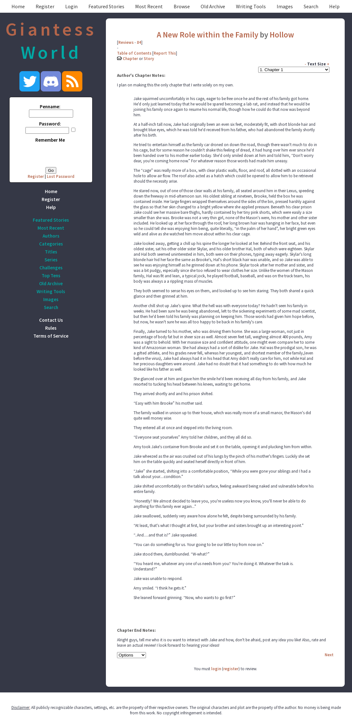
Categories (51, 244)
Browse (182, 6)
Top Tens (51, 276)
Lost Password (60, 176)
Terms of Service (50, 336)
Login (71, 6)
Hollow (282, 35)
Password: (50, 124)
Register (45, 6)
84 (139, 42)
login (216, 668)
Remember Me (50, 140)
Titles (51, 252)
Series (51, 260)
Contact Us (51, 320)
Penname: (50, 107)
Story (149, 58)
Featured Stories (106, 6)
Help (334, 6)
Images (285, 6)
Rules (51, 328)
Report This (165, 53)
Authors (51, 236)
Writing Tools (251, 6)
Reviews (126, 42)
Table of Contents (134, 53)
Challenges (51, 268)
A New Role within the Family (207, 35)
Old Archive (213, 6)
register (230, 668)
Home (18, 6)
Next (329, 654)
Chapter (130, 58)
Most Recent (149, 6)
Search (311, 6)
